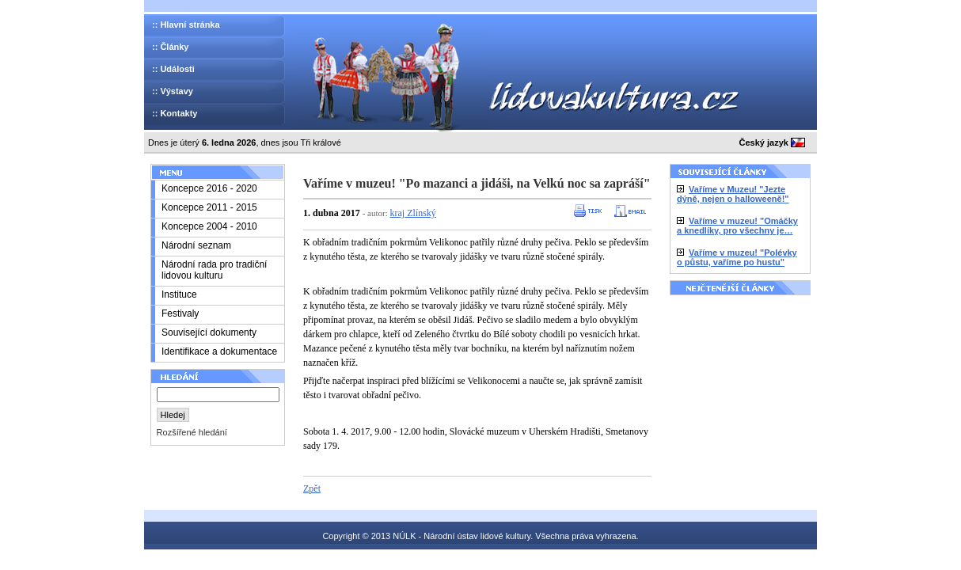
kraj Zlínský (413, 212)
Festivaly (180, 313)
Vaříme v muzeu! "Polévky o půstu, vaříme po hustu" (737, 257)
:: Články (170, 46)
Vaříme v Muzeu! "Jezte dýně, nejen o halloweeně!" (733, 193)
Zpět (312, 488)
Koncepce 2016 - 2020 (209, 188)
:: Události (173, 69)
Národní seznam (196, 245)
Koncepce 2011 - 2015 (209, 207)
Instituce (179, 294)
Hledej (173, 415)
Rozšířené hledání (192, 432)
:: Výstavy (172, 91)
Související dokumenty (208, 332)
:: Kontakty (174, 113)
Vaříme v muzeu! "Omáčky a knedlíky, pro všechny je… (737, 225)
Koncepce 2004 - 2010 (209, 226)
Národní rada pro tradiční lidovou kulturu (214, 270)
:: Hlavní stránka (186, 24)
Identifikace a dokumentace (219, 351)
